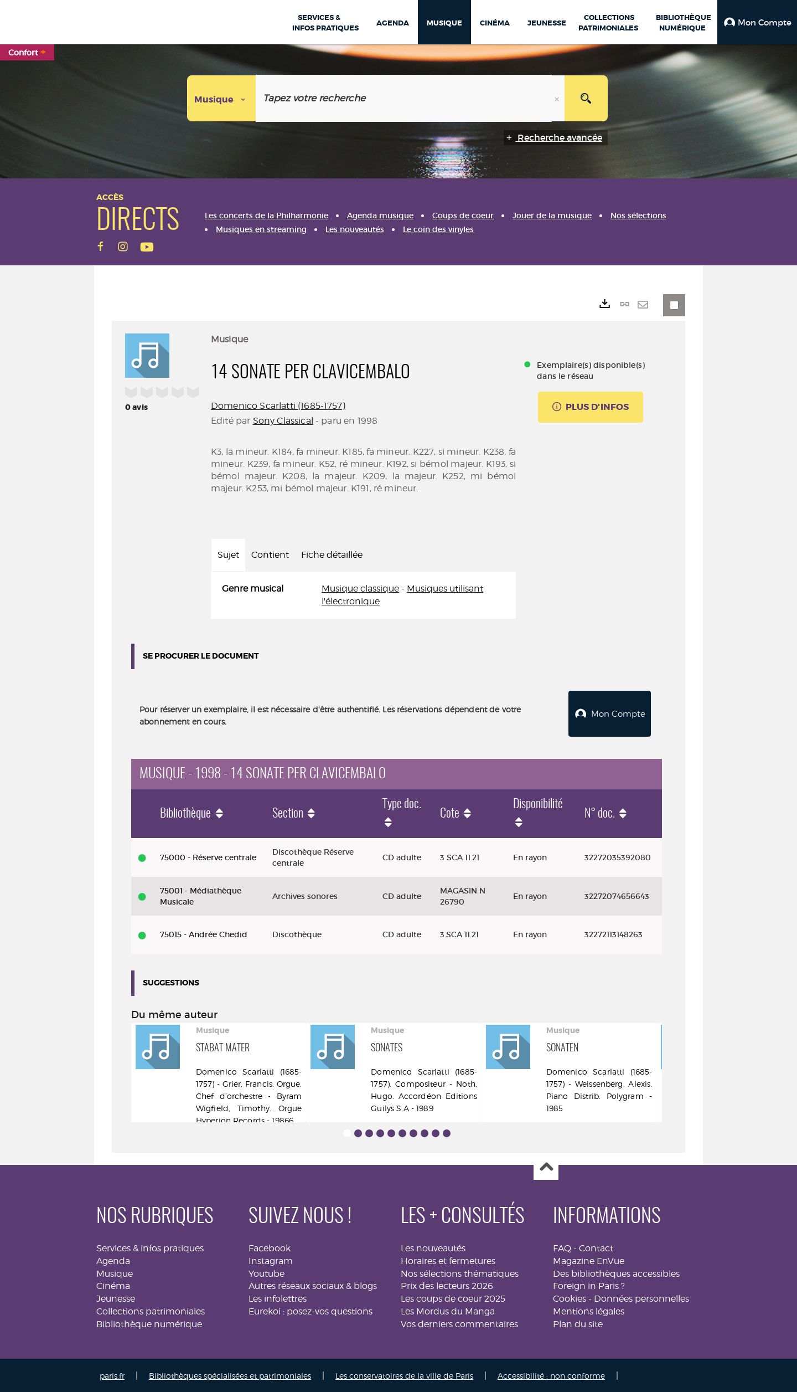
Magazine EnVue (588, 1259)
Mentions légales (588, 1310)
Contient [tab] (270, 554)
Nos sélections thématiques (460, 1272)
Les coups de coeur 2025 (453, 1297)
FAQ (562, 1246)
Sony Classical (283, 420)
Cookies (569, 1297)
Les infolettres (278, 1297)
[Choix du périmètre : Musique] (221, 98)
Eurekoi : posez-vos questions (310, 1310)
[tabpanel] (363, 595)
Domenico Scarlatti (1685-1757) (278, 405)
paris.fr (112, 1374)
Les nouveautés (433, 1246)
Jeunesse (115, 1297)
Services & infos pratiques (150, 1246)
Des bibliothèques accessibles (616, 1272)
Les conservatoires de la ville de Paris (404, 1374)
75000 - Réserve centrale (208, 856)
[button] (757, 22)
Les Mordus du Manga (448, 1310)
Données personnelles (641, 1297)
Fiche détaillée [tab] (332, 554)
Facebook (270, 1246)
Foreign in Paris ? (589, 1285)
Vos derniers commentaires (459, 1322)
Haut (546, 1166)
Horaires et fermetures (448, 1259)
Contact (596, 1246)
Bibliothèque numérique (149, 1322)
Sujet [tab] (228, 554)
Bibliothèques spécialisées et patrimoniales (230, 1374)
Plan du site (578, 1322)
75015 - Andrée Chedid (203, 933)
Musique (114, 1272)
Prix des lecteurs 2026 (447, 1285)
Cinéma (113, 1285)
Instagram (271, 1259)
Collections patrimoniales (150, 1310)
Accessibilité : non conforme (551, 1374)
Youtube (266, 1272)
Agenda (113, 1259)
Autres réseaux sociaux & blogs (313, 1285)
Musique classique (360, 588)
